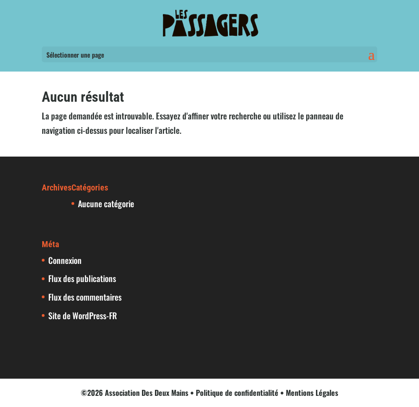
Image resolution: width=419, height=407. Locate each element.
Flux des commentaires (85, 297)
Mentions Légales (312, 392)
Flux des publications (82, 278)
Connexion (65, 260)
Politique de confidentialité (237, 392)
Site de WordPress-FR (82, 315)
